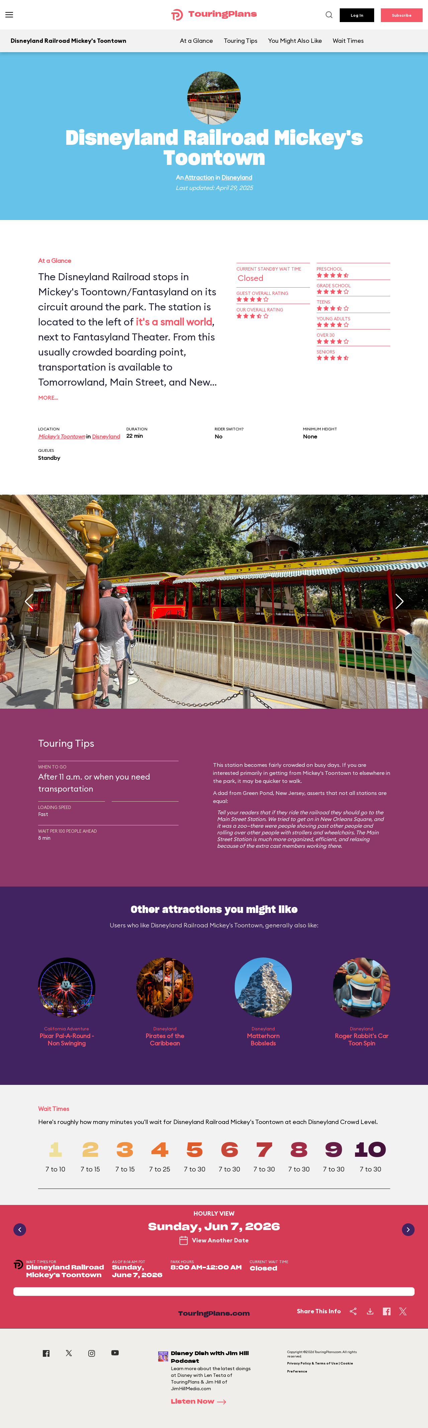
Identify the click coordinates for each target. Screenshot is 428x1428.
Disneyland (236, 177)
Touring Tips (240, 40)
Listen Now (200, 1402)
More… (48, 397)
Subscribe (402, 15)
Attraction (199, 177)
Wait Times (348, 40)
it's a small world (174, 321)
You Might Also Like (295, 40)
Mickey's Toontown (61, 436)
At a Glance (196, 40)
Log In (357, 15)
